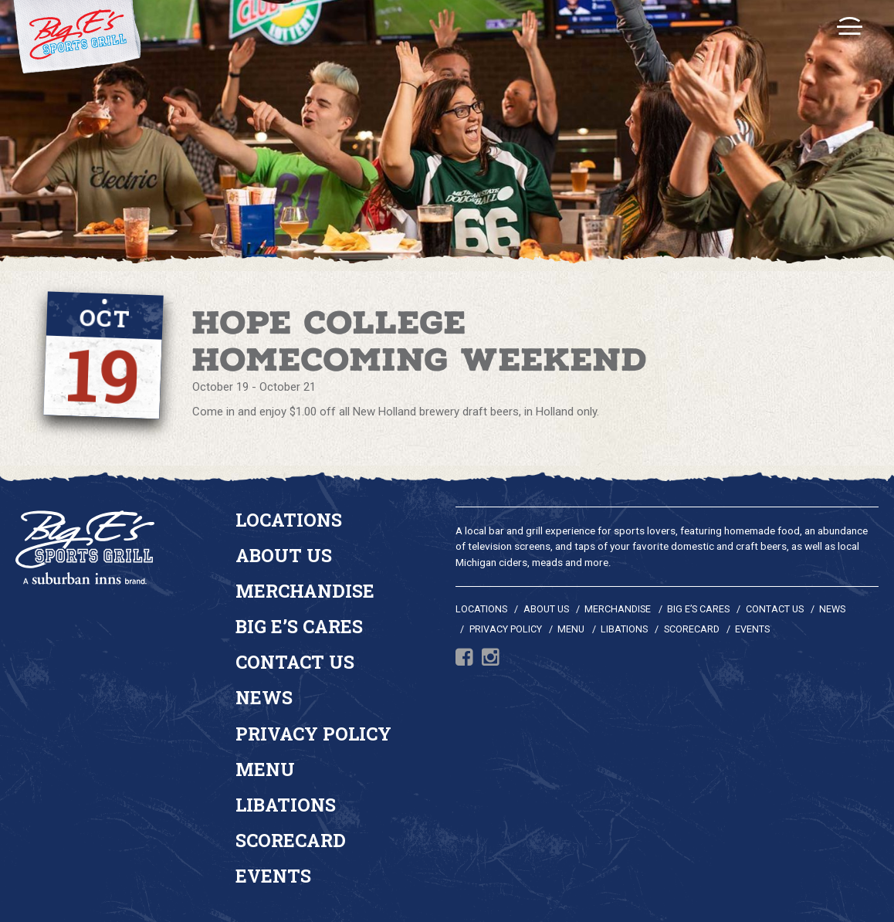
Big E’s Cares (299, 626)
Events (273, 875)
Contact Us (294, 661)
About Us (283, 555)
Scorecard (290, 840)
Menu (265, 769)
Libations (285, 804)
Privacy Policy (313, 733)
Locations (288, 519)
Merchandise (304, 590)
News (264, 697)
